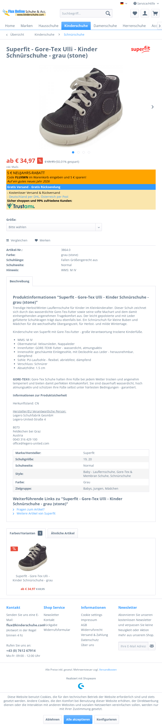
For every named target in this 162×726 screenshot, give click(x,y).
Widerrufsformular (57, 630)
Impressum (89, 620)
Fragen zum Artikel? (29, 509)
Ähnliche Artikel (62, 533)
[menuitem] (86, 13)
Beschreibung (19, 281)
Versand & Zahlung (94, 635)
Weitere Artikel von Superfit (34, 513)
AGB (84, 625)
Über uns (87, 645)
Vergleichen (16, 240)
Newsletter (51, 615)
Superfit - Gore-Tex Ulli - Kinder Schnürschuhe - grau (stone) (33, 578)
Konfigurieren (107, 719)
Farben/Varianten (26, 533)
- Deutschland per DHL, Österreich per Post (37, 197)
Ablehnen (52, 719)
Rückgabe (50, 625)
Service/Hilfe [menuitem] (145, 3)
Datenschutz (90, 640)
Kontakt (49, 620)
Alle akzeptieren (78, 719)
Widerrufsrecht (92, 630)
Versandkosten (108, 669)
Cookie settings (91, 615)
